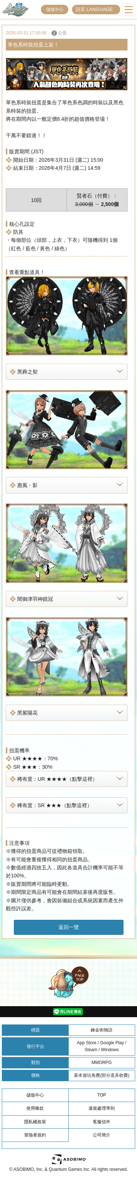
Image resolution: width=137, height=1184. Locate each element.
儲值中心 (55, 9)
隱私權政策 (35, 1121)
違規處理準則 (101, 1108)
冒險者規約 (35, 1135)
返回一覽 (68, 927)
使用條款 (35, 1108)
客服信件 (101, 1121)
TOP (101, 1095)
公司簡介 (101, 1135)
